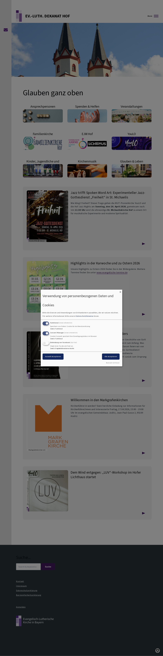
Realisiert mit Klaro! (112, 363)
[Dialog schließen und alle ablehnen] (120, 291)
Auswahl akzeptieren (53, 356)
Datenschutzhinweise (85, 316)
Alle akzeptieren (111, 356)
